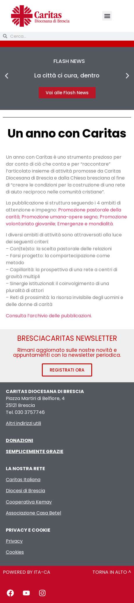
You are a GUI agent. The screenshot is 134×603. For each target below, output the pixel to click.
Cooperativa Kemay (29, 502)
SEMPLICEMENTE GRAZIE (34, 451)
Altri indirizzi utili (23, 423)
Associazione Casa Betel (33, 513)
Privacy (14, 541)
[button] (107, 16)
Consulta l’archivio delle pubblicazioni (48, 315)
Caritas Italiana (23, 479)
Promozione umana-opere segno (60, 216)
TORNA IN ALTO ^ (111, 572)
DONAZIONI (19, 440)
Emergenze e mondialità (85, 223)
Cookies (15, 552)
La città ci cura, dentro (66, 75)
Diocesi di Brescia (25, 490)
